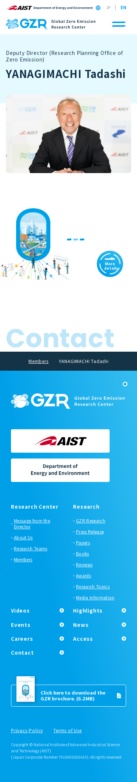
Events (21, 624)
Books (82, 554)
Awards (83, 576)
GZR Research (90, 521)
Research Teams (30, 548)
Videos (20, 610)
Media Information (95, 597)
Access (83, 638)
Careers (22, 638)
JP (108, 7)
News (80, 624)
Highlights (88, 610)
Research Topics (93, 587)
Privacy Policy (27, 731)
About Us (23, 537)
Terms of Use (67, 731)
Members (23, 559)
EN (123, 7)
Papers (83, 543)
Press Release (90, 532)
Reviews (84, 565)
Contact (22, 652)
